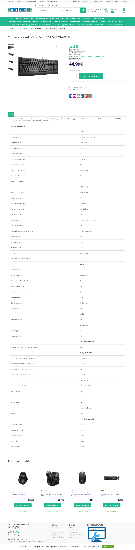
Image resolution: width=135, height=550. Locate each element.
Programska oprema (98, 22)
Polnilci (55, 22)
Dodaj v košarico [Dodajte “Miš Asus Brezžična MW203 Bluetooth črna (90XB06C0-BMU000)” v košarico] (22, 505)
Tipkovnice (90, 56)
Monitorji (81, 18)
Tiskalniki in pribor (61, 25)
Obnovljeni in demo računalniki (20, 22)
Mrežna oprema (91, 18)
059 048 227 (15, 533)
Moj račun (76, 1)
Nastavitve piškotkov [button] (91, 546)
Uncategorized (86, 25)
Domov (25, 28)
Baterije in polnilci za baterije (19, 18)
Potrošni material (75, 22)
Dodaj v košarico (90, 76)
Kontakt (19, 1)
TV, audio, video (74, 25)
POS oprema (63, 22)
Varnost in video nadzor (101, 25)
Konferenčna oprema (69, 18)
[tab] (11, 114)
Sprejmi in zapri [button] (108, 546)
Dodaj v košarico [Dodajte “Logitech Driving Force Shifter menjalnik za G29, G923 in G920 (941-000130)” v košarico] (52, 505)
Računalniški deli (14, 25)
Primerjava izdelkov (112, 1)
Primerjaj (94, 12)
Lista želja (124, 1)
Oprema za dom (46, 22)
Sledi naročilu (99, 1)
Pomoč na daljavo (52, 1)
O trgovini (11, 1)
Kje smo (41, 1)
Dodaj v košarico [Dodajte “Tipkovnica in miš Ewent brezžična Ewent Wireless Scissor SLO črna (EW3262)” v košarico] (111, 505)
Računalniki (118, 22)
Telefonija (49, 25)
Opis (11, 114)
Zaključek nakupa (87, 1)
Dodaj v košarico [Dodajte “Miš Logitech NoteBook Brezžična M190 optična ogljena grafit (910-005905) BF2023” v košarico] (82, 505)
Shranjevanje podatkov (29, 25)
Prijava (124, 11)
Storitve (42, 25)
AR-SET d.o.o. (14, 28)
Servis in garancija (30, 1)
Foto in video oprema (53, 18)
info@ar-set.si (13, 531)
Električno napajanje (38, 18)
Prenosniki (86, 22)
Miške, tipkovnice (81, 56)
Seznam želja (94, 9)
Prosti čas (109, 22)
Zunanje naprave (117, 25)
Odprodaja (35, 22)
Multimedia (102, 18)
